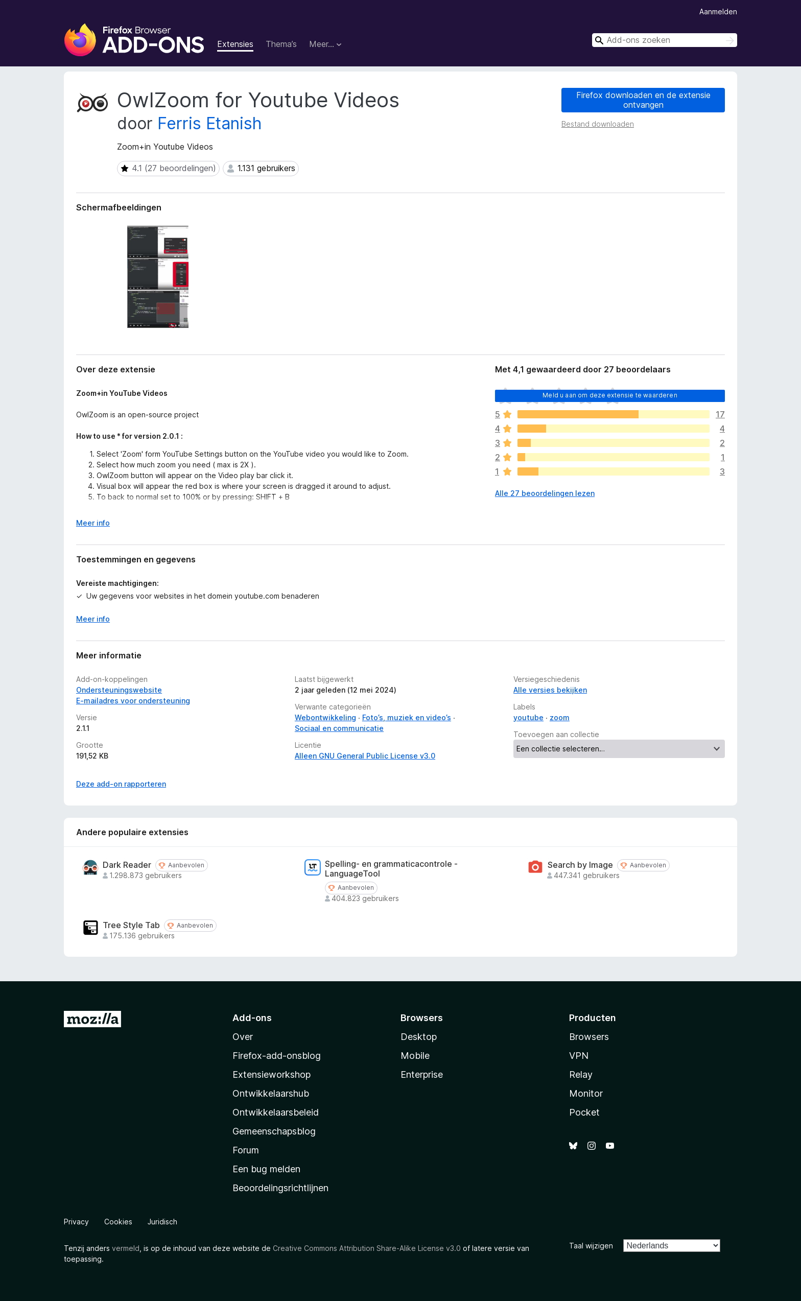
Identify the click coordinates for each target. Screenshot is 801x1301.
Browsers (589, 1036)
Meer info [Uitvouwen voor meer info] (93, 522)
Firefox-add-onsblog (276, 1055)
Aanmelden (718, 11)
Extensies (235, 44)
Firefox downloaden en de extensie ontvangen (643, 100)
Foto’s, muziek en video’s (406, 717)
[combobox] (664, 40)
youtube (528, 717)
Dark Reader (127, 865)
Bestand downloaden (597, 124)
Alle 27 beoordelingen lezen (545, 493)
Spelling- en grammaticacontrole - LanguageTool (391, 869)
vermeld (125, 1248)
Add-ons (252, 1017)
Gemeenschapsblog (274, 1131)
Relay (581, 1074)
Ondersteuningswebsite (119, 689)
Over (242, 1036)
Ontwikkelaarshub (270, 1093)
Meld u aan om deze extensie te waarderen (610, 395)
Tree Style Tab (131, 925)
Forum (245, 1150)
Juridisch (162, 1221)
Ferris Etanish (209, 123)
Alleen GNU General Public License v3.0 (365, 755)
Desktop (418, 1036)
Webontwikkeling (325, 717)
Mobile (415, 1055)
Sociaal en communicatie (339, 728)
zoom (560, 717)
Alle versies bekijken (550, 689)
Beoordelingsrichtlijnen (280, 1187)
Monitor (586, 1093)
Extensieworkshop (271, 1074)
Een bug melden (266, 1169)
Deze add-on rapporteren (121, 783)
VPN (578, 1055)
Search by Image (580, 865)
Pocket (584, 1112)
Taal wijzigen (591, 1245)
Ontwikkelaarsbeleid (275, 1112)
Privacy (76, 1221)
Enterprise (421, 1074)
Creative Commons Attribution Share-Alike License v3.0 (367, 1248)
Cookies (118, 1221)
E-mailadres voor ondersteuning (133, 700)
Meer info (93, 618)
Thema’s (281, 44)
